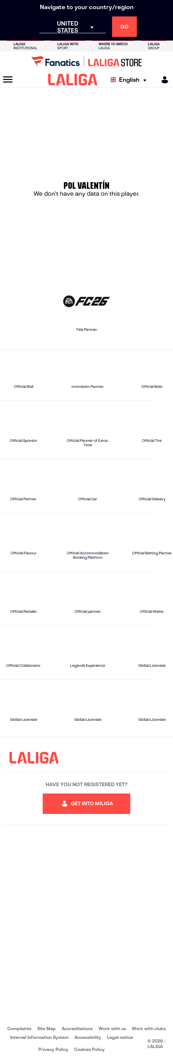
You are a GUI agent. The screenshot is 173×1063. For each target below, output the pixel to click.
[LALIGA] (72, 79)
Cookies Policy (89, 1049)
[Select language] (130, 79)
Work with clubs (149, 1028)
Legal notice (120, 1037)
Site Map (46, 1028)
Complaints (19, 1028)
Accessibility (87, 1037)
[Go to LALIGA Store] (86, 61)
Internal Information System (39, 1037)
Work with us (112, 1028)
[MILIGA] (162, 79)
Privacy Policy (53, 1049)
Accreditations (77, 1028)
